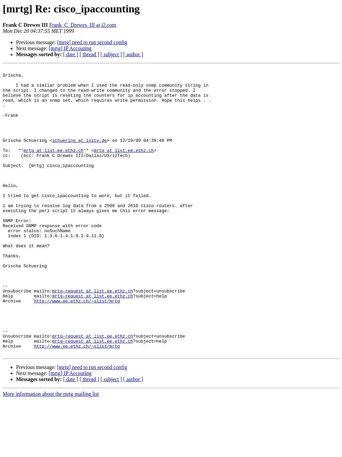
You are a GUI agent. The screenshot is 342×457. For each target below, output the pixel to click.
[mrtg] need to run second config (92, 42)
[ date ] (70, 54)
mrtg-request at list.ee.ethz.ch (92, 336)
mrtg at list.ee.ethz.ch (53, 167)
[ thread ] (89, 54)
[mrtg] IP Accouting (70, 48)
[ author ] (133, 54)
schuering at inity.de (79, 155)
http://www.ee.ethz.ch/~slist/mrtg (77, 348)
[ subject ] (111, 54)
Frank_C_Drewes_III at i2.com (82, 25)
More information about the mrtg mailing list (51, 451)
